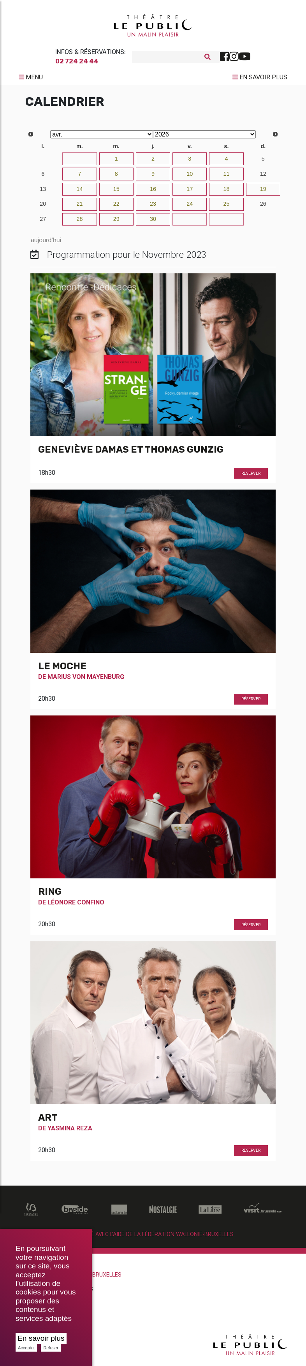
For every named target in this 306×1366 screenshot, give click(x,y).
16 (153, 192)
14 (79, 192)
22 (116, 207)
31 (79, 162)
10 (189, 177)
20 (43, 207)
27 (43, 222)
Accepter (26, 1347)
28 (79, 222)
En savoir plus (41, 1338)
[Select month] (101, 137)
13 (43, 192)
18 (226, 192)
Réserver (250, 476)
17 (189, 192)
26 (263, 207)
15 (116, 192)
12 (263, 177)
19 (263, 192)
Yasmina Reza (69, 1131)
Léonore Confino (75, 905)
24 (189, 207)
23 (153, 207)
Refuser (50, 1347)
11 (226, 177)
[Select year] (204, 137)
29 (116, 222)
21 (79, 207)
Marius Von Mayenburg (85, 680)
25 (226, 207)
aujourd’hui (46, 243)
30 (43, 162)
